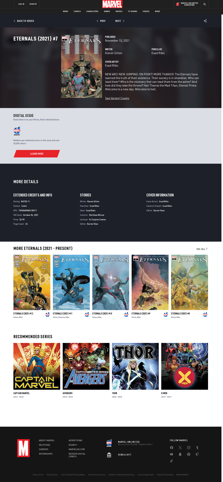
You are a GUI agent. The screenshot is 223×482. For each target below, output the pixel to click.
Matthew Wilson (96, 233)
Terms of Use (38, 474)
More (157, 11)
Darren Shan (92, 242)
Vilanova (61, 336)
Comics (77, 11)
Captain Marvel (21, 411)
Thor (114, 411)
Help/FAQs (44, 445)
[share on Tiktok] (171, 461)
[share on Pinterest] (188, 454)
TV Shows (132, 11)
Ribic (21, 336)
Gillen (15, 336)
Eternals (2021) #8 (180, 332)
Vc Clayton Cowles (97, 238)
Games (107, 11)
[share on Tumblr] (197, 448)
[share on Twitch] (197, 454)
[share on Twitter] (180, 448)
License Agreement (146, 474)
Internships (46, 454)
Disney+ (73, 445)
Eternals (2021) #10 (102, 332)
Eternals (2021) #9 (141, 332)
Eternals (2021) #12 (23, 332)
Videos (146, 11)
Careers (43, 449)
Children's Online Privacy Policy (121, 474)
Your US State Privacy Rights (73, 474)
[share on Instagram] (188, 448)
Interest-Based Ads (165, 474)
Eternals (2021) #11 (63, 332)
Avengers (67, 411)
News (65, 11)
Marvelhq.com (77, 449)
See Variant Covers (84, 108)
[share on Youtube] (171, 454)
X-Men (164, 411)
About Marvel (47, 440)
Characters (92, 11)
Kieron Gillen (80, 66)
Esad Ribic (141, 66)
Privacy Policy (52, 474)
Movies (119, 11)
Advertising (75, 440)
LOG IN (21, 4)
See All (202, 267)
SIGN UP (33, 4)
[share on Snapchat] (180, 454)
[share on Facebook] (171, 448)
